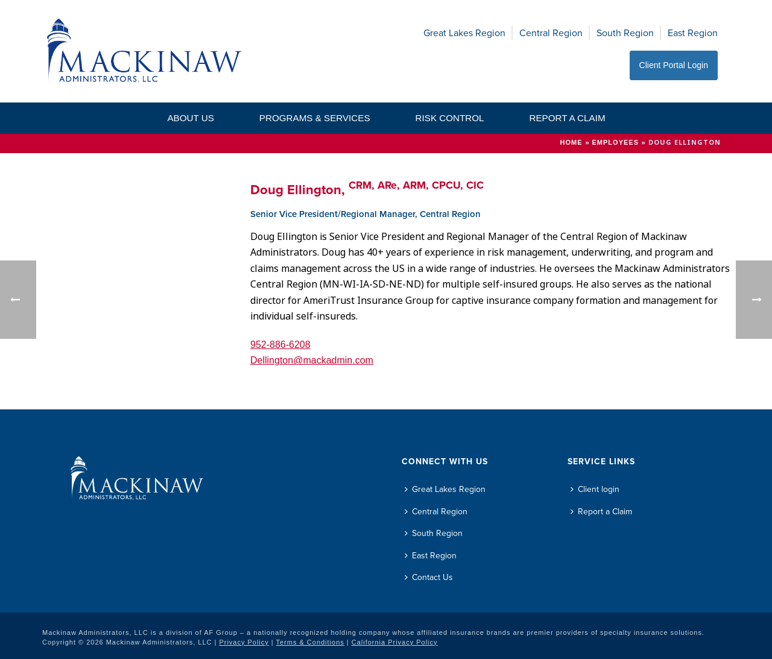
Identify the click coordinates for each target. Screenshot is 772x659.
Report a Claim (567, 118)
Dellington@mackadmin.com (311, 360)
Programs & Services (314, 118)
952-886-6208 (280, 344)
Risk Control (450, 118)
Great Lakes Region (464, 33)
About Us (190, 118)
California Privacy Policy (395, 642)
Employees (615, 142)
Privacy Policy (243, 642)
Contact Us (429, 577)
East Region (693, 33)
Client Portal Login (673, 65)
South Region (625, 33)
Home (571, 142)
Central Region (551, 33)
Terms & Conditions (310, 642)
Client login (595, 489)
